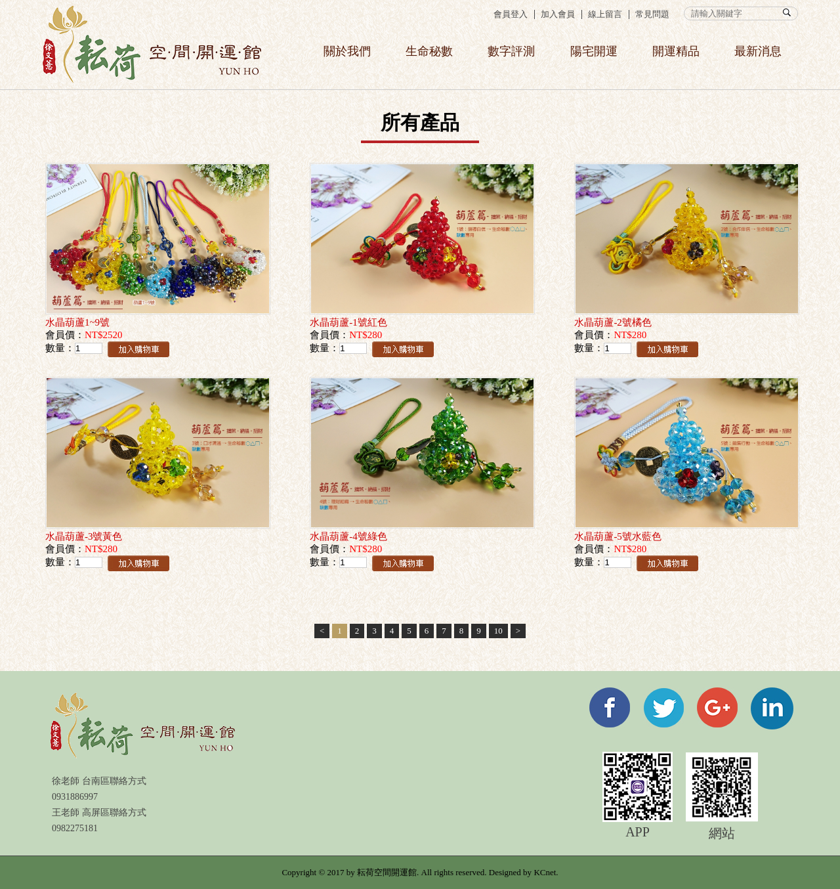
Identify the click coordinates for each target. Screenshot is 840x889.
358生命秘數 (152, 44)
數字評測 (511, 51)
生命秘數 (429, 51)
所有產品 (420, 122)
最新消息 (758, 51)
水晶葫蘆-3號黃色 (84, 536)
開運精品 (676, 51)
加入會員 (558, 14)
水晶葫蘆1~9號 (77, 322)
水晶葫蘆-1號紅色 (348, 322)
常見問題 (652, 14)
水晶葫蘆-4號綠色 (348, 536)
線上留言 (605, 14)
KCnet (545, 872)
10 (498, 631)
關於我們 (347, 51)
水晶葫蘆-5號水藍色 (618, 536)
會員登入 (511, 14)
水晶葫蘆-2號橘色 (613, 322)
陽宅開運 (594, 51)
